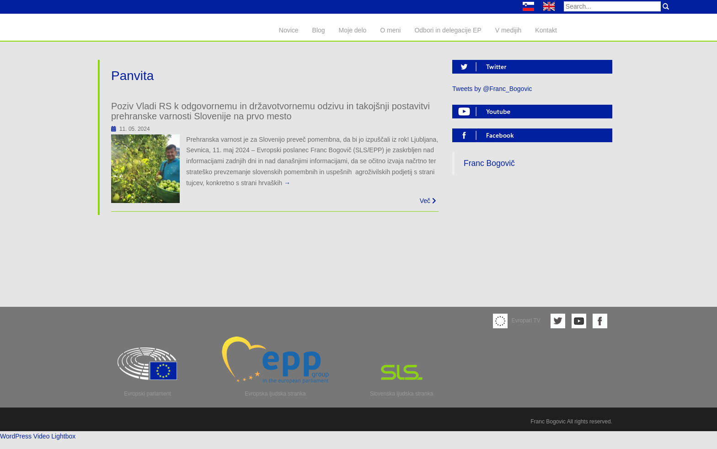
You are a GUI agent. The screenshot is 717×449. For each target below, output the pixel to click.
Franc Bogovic (548, 421)
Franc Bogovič (489, 163)
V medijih (508, 30)
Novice (289, 30)
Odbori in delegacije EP (447, 30)
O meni (390, 30)
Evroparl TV (516, 320)
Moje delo (353, 30)
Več (428, 200)
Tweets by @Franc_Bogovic (492, 88)
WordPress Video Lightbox (37, 436)
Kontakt (545, 30)
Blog (318, 30)
